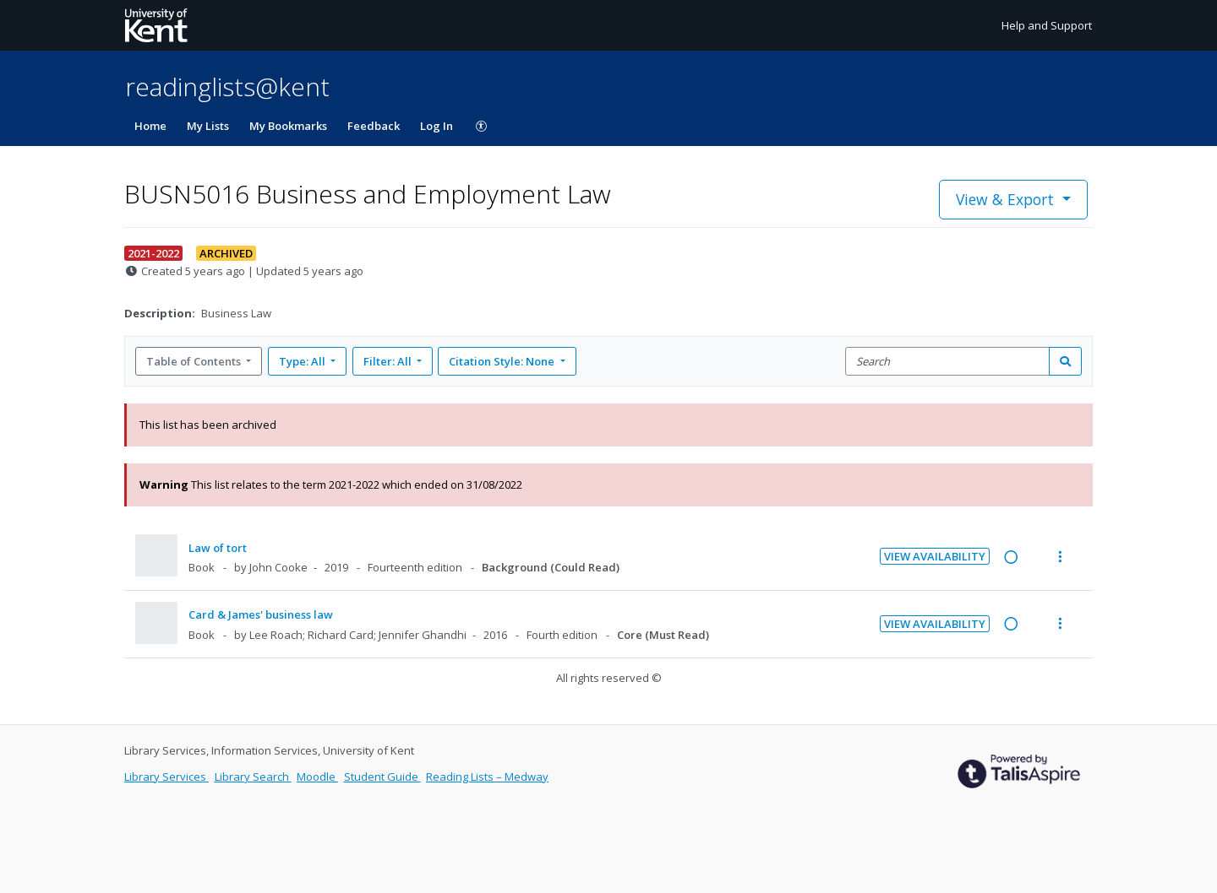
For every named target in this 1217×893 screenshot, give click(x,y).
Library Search (253, 776)
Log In (436, 125)
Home (150, 125)
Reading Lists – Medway (487, 776)
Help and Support (1046, 25)
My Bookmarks (288, 125)
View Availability (934, 556)
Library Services (166, 776)
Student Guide (382, 776)
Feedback (373, 125)
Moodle (317, 776)
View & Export (1007, 199)
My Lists (208, 125)
